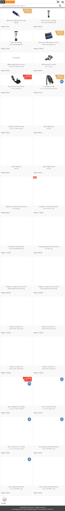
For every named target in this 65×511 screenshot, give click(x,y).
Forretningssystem (17, 509)
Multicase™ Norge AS (47, 509)
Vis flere (3, 503)
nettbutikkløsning (30, 509)
